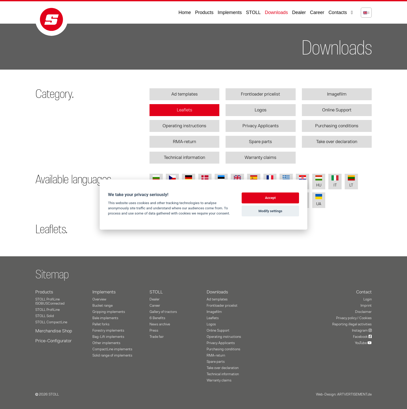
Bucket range (102, 305)
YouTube (363, 343)
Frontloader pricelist (260, 94)
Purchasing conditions (336, 126)
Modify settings (270, 211)
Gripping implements (108, 312)
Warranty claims (260, 157)
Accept (270, 198)
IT (334, 181)
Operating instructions (184, 126)
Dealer (299, 12)
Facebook (362, 337)
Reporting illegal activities (352, 324)
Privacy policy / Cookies (354, 318)
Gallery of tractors (163, 312)
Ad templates (184, 94)
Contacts (337, 12)
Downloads (276, 12)
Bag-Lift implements (108, 337)
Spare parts (260, 141)
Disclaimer (363, 312)
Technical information (184, 157)
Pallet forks (101, 324)
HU (318, 181)
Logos (261, 110)
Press (154, 330)
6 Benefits (157, 318)
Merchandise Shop (53, 331)
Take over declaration (336, 141)
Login (367, 299)
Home (184, 12)
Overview (99, 299)
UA (318, 200)
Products (204, 12)
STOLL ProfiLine (47, 310)
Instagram (362, 330)
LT (351, 181)
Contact (364, 292)
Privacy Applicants (260, 126)
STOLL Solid (44, 316)
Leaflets (184, 110)
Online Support (336, 110)
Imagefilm (337, 94)
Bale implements (105, 318)
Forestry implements (108, 330)
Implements (230, 12)
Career (317, 12)
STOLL (253, 12)
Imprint (366, 305)
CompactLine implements (112, 349)
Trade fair (157, 337)
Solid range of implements (112, 355)
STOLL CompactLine (51, 322)
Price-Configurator (53, 341)
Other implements (106, 343)
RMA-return (184, 141)
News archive (160, 324)
